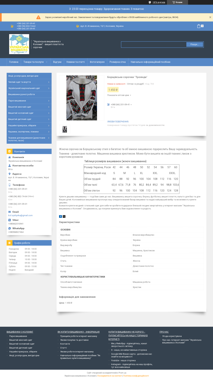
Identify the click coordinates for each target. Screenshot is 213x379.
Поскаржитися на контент (109, 376)
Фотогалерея (97, 62)
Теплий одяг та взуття (19, 82)
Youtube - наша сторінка (123, 360)
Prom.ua (122, 373)
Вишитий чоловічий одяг (20, 113)
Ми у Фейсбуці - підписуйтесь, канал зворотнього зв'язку (129, 344)
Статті (63, 348)
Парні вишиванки (17, 100)
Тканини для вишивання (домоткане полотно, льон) (26, 139)
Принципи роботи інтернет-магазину (78, 336)
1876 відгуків (159, 2)
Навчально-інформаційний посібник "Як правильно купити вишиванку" (80, 356)
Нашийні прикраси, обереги (22, 125)
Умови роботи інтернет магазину (77, 351)
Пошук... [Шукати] (194, 44)
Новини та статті (76, 62)
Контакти (65, 344)
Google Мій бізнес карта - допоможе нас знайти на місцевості (131, 355)
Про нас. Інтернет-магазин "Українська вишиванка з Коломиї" (181, 341)
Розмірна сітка (118, 62)
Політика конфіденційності (136, 376)
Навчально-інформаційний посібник (150, 62)
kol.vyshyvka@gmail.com (20, 215)
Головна (13, 62)
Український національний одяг (24, 88)
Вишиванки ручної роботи (21, 94)
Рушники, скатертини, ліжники (23, 131)
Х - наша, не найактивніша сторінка (129, 350)
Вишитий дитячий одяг (19, 119)
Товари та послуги (33, 62)
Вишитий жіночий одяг (19, 107)
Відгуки (57, 62)
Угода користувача (172, 336)
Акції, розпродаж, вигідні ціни (23, 76)
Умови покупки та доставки (74, 340)
